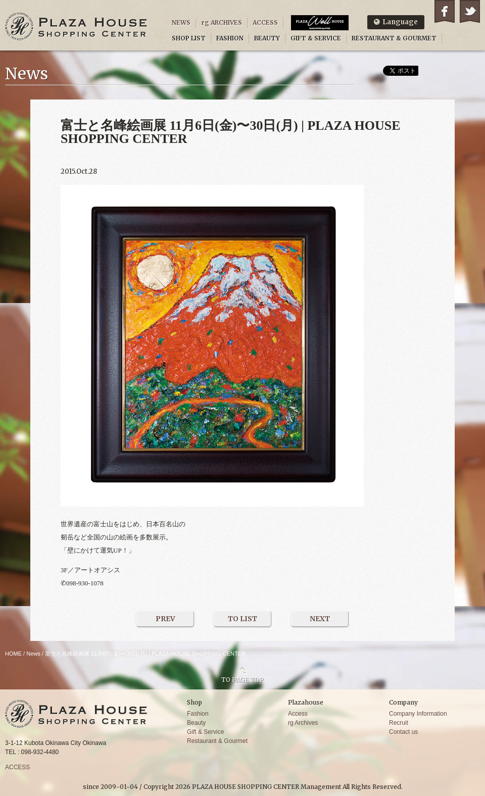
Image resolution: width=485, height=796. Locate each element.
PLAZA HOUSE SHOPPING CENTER (76, 26)
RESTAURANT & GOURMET (394, 38)
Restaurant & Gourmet (217, 740)
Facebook (444, 11)
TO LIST (242, 618)
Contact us (403, 731)
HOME (13, 654)
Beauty (196, 722)
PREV (165, 618)
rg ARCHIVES (221, 22)
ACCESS (265, 22)
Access (298, 713)
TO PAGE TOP (242, 679)
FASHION (230, 38)
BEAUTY (267, 38)
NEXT (320, 618)
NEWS (181, 22)
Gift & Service (205, 731)
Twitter (470, 11)
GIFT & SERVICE (315, 38)
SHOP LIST (189, 38)
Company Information (418, 713)
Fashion (198, 713)
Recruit (398, 722)
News (33, 654)
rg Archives (303, 722)
